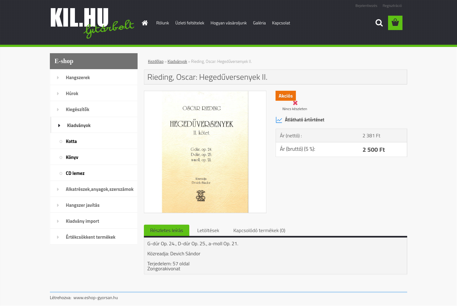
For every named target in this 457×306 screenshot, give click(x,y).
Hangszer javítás (83, 205)
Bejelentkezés (366, 5)
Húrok (72, 93)
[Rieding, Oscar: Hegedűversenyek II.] (205, 93)
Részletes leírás (166, 230)
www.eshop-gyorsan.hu (95, 297)
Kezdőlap (156, 61)
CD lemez (75, 173)
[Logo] (93, 23)
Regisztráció (392, 5)
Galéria (259, 22)
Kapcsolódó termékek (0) (259, 230)
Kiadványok (79, 125)
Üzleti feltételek (189, 22)
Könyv (72, 157)
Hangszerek (78, 77)
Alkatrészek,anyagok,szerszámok (100, 189)
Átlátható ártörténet (300, 119)
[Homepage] (144, 23)
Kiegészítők (77, 109)
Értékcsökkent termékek (90, 237)
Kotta (71, 141)
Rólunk (162, 22)
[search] (379, 23)
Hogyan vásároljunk (229, 22)
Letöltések (208, 230)
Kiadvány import (82, 221)
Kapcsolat (281, 22)
